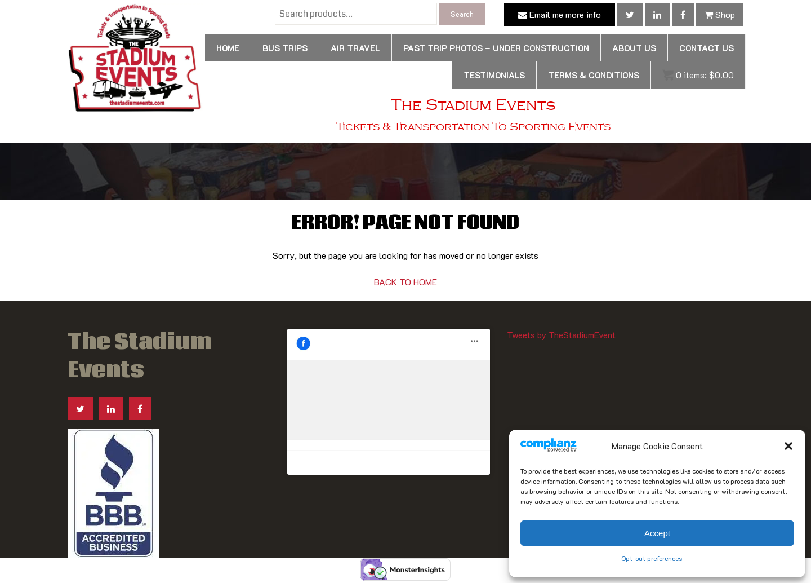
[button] (788, 446)
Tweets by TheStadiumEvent (561, 335)
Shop (720, 14)
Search (462, 14)
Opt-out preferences (651, 558)
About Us (634, 48)
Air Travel (355, 48)
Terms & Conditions (593, 75)
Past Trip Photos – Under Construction (496, 48)
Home (227, 48)
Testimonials (494, 75)
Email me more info (559, 14)
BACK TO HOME (405, 282)
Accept (657, 533)
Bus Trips (285, 48)
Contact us (706, 48)
